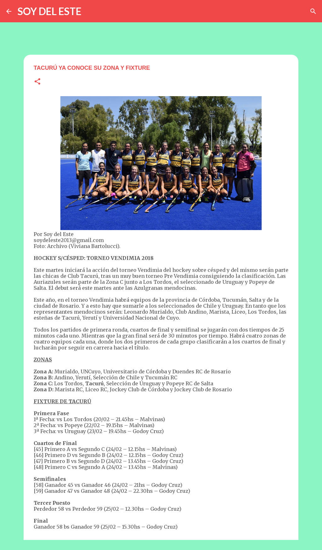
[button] (37, 82)
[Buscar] (313, 11)
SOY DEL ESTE (49, 11)
